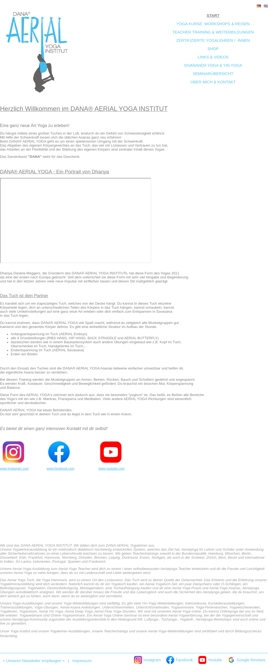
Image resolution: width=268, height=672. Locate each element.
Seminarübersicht (213, 74)
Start (213, 15)
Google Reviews (246, 660)
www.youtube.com (111, 469)
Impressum (82, 661)
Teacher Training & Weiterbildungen (213, 32)
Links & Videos (213, 57)
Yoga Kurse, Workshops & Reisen (213, 24)
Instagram (147, 660)
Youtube (210, 660)
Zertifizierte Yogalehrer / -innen (213, 40)
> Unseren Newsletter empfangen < (34, 661)
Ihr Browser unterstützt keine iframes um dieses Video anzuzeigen (75, 220)
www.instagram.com (14, 469)
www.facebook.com (60, 469)
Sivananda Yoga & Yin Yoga (213, 65)
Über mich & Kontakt (213, 82)
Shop (213, 49)
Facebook (179, 660)
